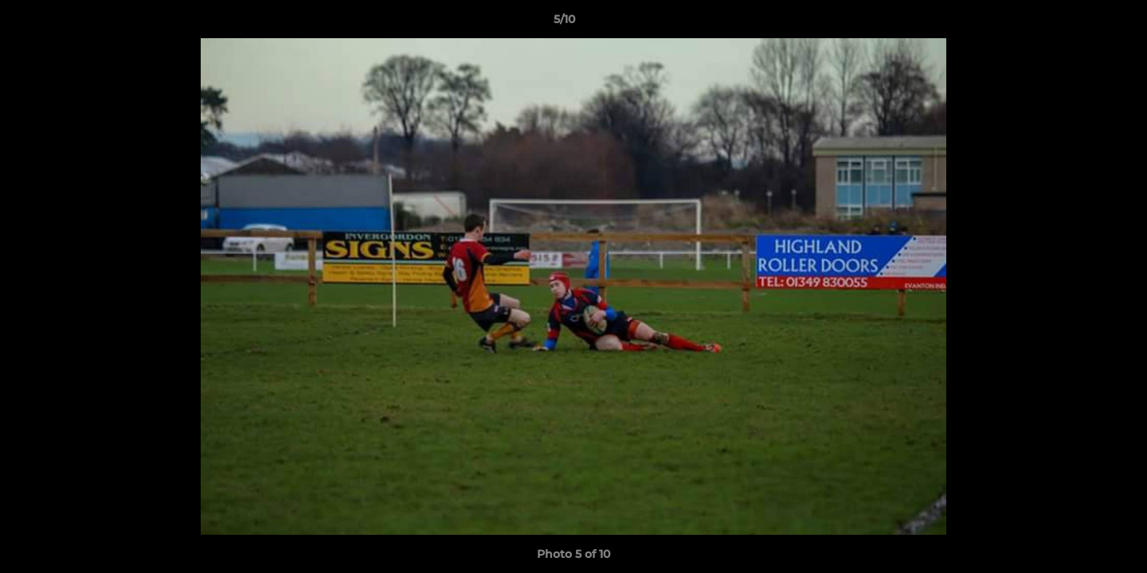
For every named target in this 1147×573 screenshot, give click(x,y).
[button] (1080, 23)
